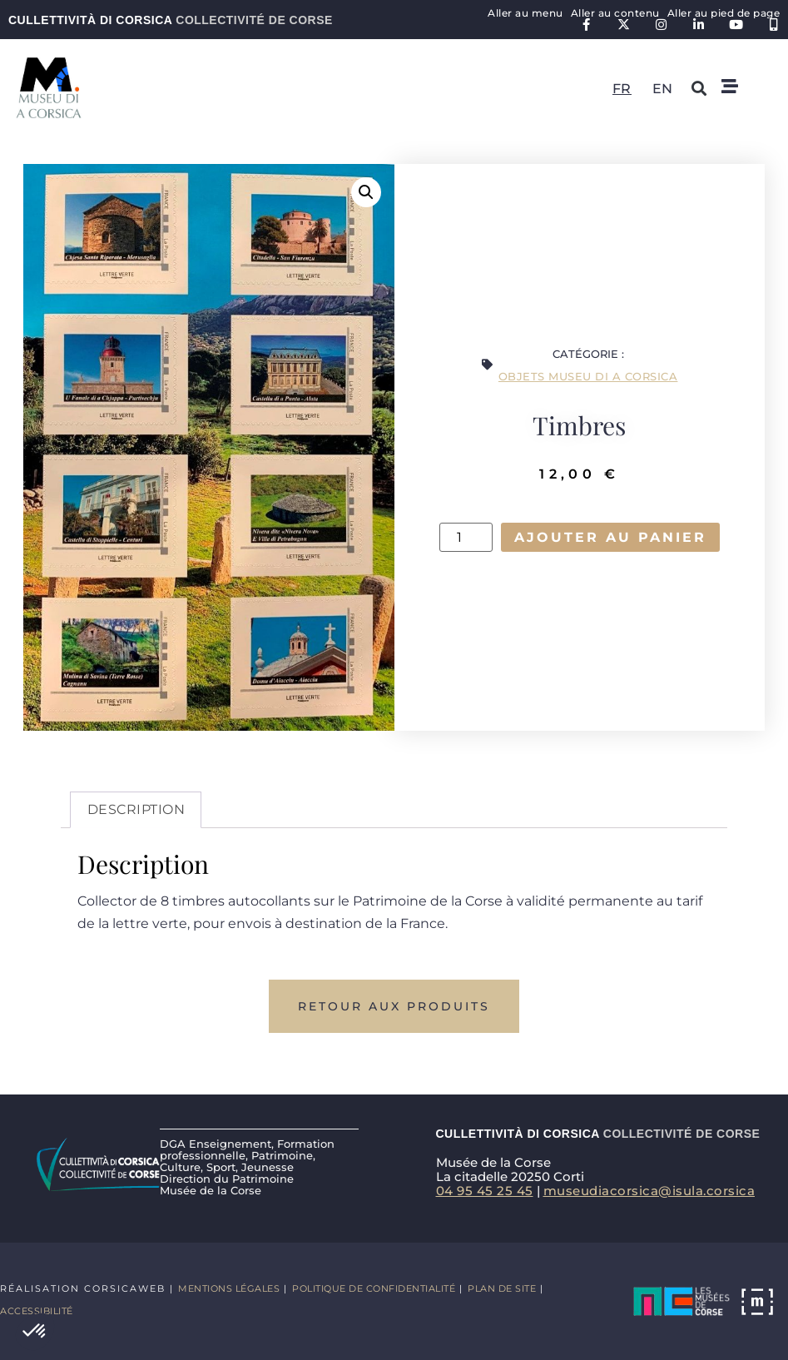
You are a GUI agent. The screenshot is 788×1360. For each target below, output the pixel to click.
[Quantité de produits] (466, 538)
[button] (35, 1332)
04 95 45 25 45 (484, 1191)
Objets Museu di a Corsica (588, 376)
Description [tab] (136, 809)
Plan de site (502, 1288)
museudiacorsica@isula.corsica (649, 1191)
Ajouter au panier (610, 537)
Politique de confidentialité (373, 1288)
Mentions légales (229, 1288)
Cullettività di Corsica (170, 20)
